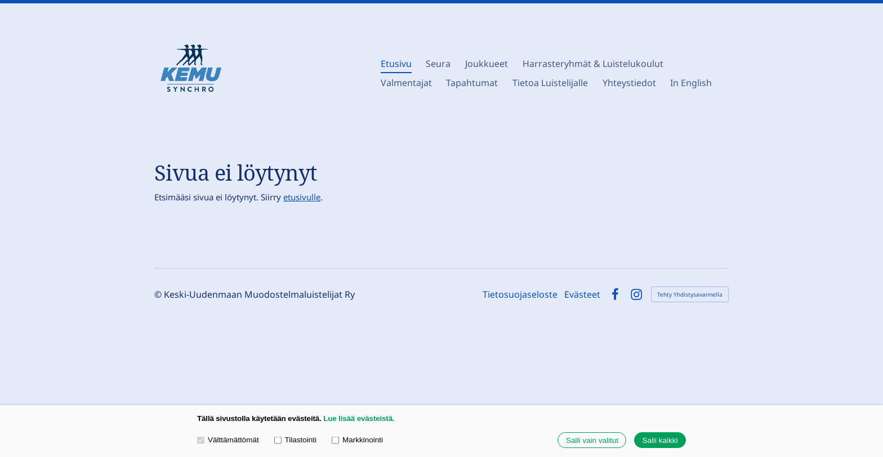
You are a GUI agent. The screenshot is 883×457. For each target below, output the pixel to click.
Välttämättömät (228, 440)
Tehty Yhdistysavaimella (690, 294)
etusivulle (301, 197)
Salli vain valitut (592, 440)
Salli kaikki (659, 440)
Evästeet (582, 294)
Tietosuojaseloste (520, 294)
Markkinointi (357, 440)
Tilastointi (295, 440)
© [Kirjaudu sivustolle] (159, 294)
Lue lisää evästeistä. (358, 418)
